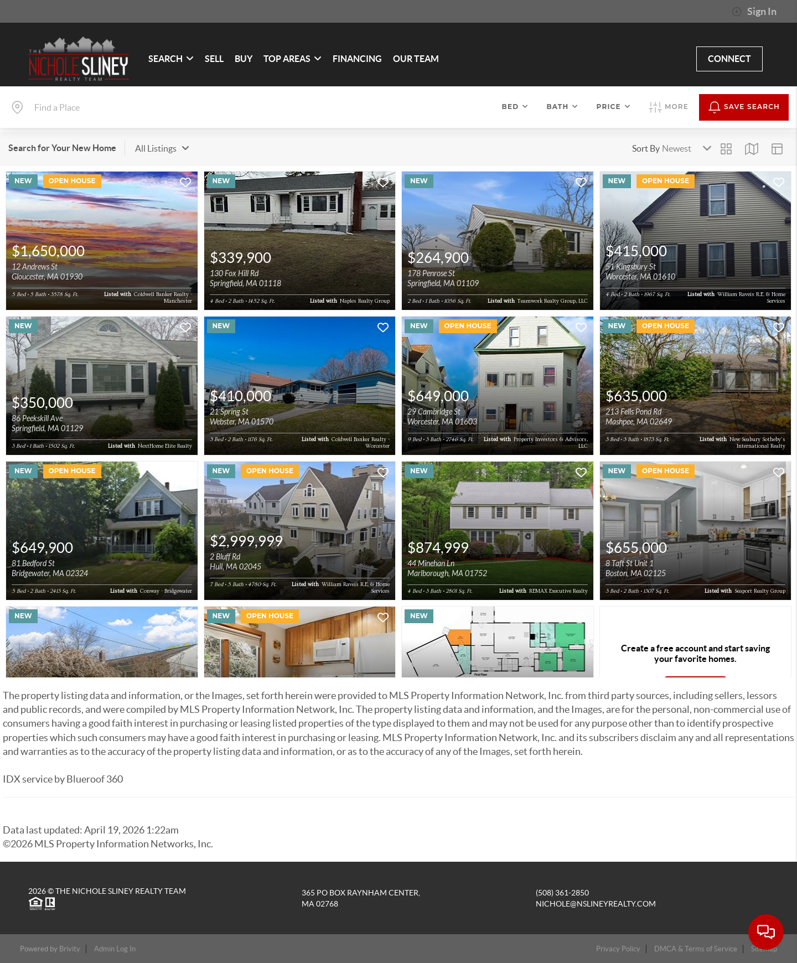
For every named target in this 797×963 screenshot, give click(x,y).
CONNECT (729, 59)
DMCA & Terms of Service (695, 949)
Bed (515, 106)
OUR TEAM (416, 59)
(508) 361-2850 (562, 892)
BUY (243, 59)
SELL (214, 59)
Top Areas (292, 59)
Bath (562, 106)
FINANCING (357, 59)
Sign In (754, 11)
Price (614, 106)
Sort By (646, 148)
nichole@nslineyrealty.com (596, 903)
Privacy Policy (618, 949)
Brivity (69, 949)
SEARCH (171, 59)
